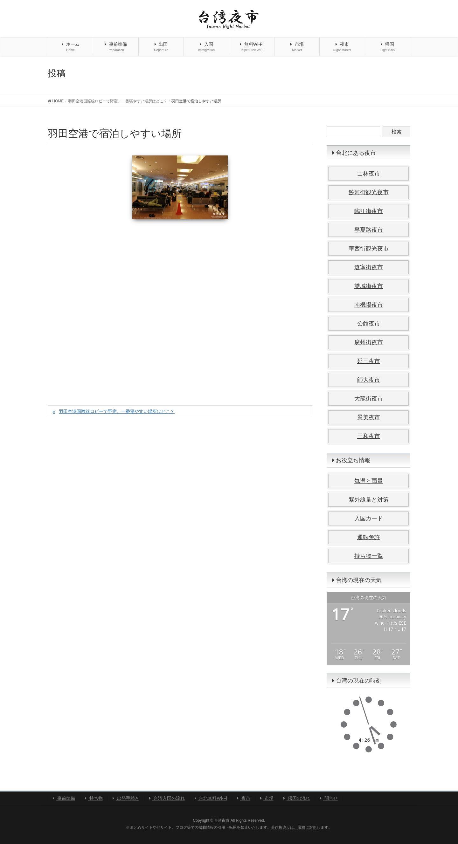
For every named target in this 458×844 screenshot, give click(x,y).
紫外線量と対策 (369, 500)
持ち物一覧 (368, 556)
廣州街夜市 (368, 342)
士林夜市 (368, 173)
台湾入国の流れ (167, 798)
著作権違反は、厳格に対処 (294, 827)
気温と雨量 (368, 481)
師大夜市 (368, 380)
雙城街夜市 (368, 286)
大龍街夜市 (368, 398)
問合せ (329, 798)
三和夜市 (368, 436)
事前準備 (64, 798)
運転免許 (368, 537)
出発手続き (126, 798)
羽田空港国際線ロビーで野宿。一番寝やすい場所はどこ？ (117, 411)
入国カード (368, 518)
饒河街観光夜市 (369, 192)
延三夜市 (368, 361)
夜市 (243, 798)
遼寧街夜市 (368, 267)
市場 (267, 798)
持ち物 (94, 798)
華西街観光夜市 (369, 248)
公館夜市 (368, 323)
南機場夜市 (368, 305)
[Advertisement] (180, 305)
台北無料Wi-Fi (211, 798)
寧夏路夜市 (368, 230)
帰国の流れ (296, 798)
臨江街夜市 (368, 211)
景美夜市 (368, 417)
